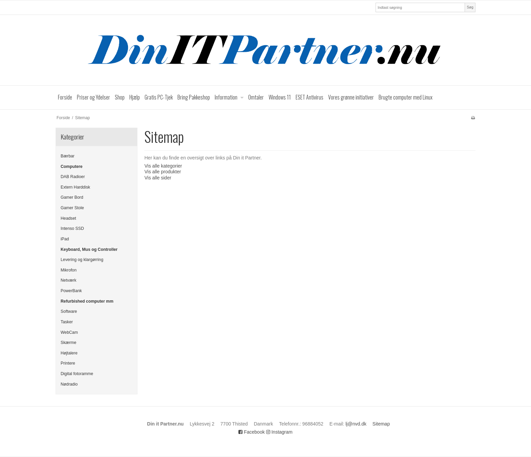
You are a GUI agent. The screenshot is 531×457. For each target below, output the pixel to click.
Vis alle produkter (162, 171)
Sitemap (381, 424)
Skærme (68, 342)
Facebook (251, 432)
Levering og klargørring (82, 259)
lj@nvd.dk (355, 424)
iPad (65, 239)
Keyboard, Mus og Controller (89, 249)
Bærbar (68, 156)
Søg (470, 7)
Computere (72, 166)
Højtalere (69, 353)
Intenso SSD (72, 228)
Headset (68, 218)
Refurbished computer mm (87, 301)
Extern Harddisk (75, 187)
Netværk (68, 280)
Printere (68, 363)
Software (69, 311)
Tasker (67, 322)
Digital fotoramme (77, 373)
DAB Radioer (73, 176)
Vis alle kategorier (163, 166)
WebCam (69, 332)
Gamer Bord (72, 197)
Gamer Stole (72, 207)
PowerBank (71, 290)
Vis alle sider (157, 177)
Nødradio (69, 384)
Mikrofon (69, 270)
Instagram (279, 432)
